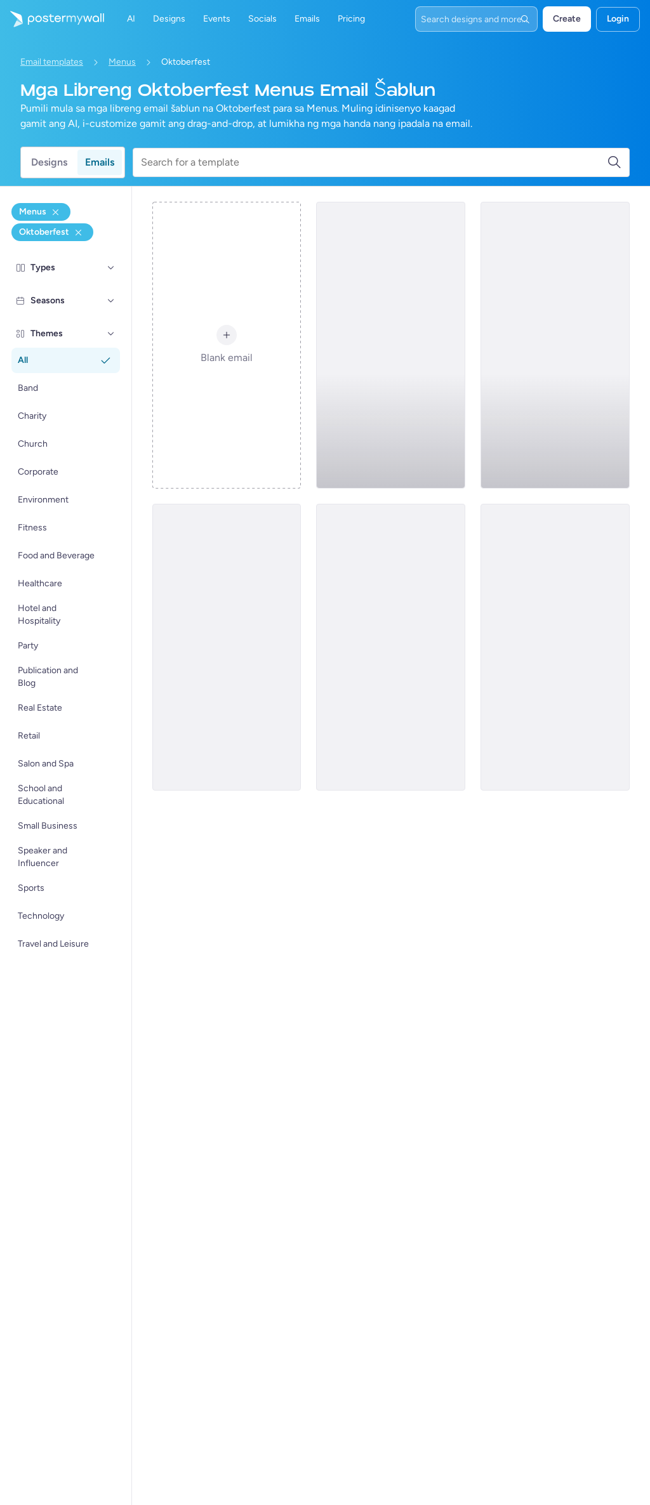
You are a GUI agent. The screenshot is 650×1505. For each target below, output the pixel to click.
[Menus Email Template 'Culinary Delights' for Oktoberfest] (555, 345)
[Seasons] (111, 301)
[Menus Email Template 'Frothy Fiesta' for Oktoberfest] (555, 647)
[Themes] (111, 334)
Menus (122, 61)
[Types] (111, 268)
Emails (99, 162)
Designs (49, 162)
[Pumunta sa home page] (52, 19)
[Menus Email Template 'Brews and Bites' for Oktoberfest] (390, 345)
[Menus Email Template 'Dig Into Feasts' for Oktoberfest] (227, 647)
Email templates (51, 61)
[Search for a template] (374, 162)
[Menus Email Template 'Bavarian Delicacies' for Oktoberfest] (390, 647)
